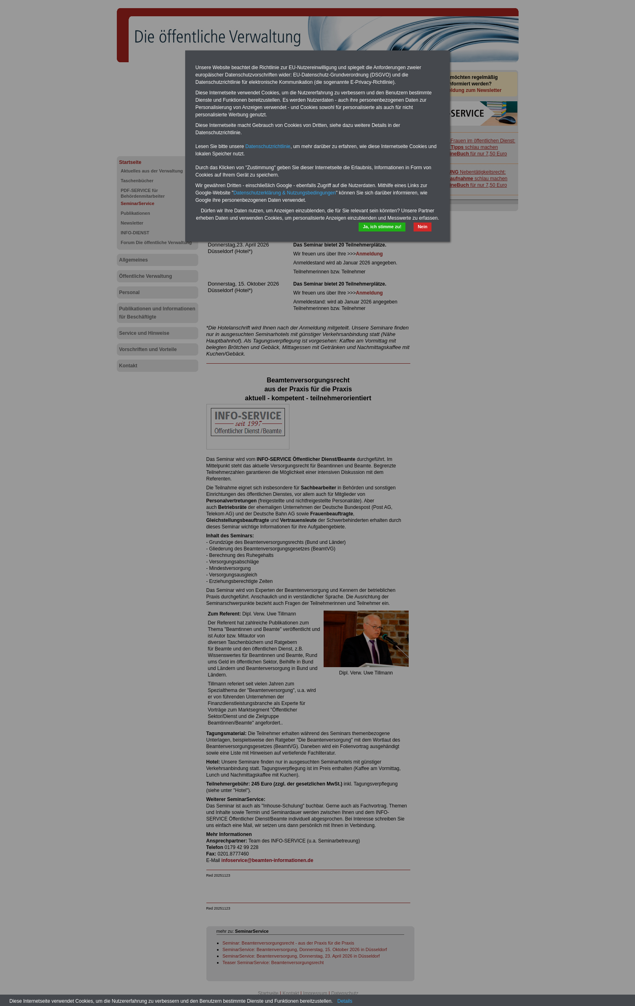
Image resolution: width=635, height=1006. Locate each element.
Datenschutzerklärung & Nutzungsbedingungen (284, 193)
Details (345, 1001)
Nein (422, 226)
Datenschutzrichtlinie (268, 146)
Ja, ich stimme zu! (382, 226)
